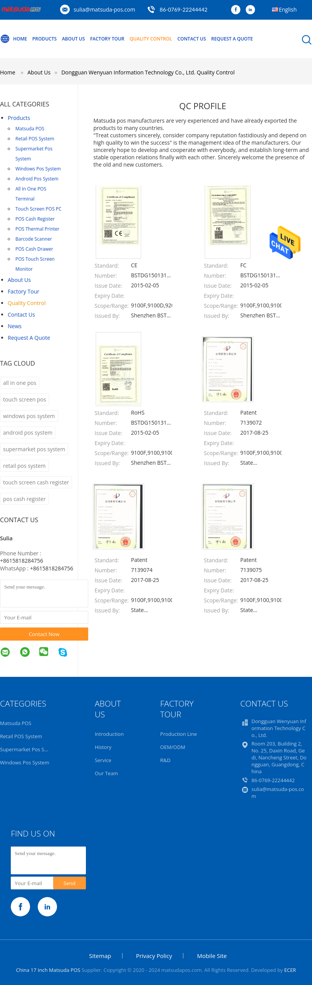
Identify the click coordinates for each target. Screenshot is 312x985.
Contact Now (44, 634)
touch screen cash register (36, 482)
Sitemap (100, 955)
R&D (165, 760)
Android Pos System (37, 178)
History (103, 747)
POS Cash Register (35, 219)
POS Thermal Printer (37, 229)
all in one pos (19, 382)
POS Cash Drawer (34, 249)
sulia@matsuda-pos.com (104, 9)
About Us (73, 38)
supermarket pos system (34, 449)
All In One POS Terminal (30, 194)
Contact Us (191, 38)
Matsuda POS (29, 128)
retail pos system (24, 465)
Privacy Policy (154, 955)
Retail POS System (34, 138)
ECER (290, 969)
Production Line (178, 733)
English (288, 9)
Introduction (109, 733)
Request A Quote (232, 38)
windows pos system (29, 416)
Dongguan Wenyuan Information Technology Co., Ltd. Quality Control (148, 72)
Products (44, 38)
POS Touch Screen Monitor (35, 264)
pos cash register (24, 499)
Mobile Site (211, 955)
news (15, 326)
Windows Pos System (38, 168)
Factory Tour (107, 38)
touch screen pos (24, 399)
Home (13, 39)
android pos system (27, 432)
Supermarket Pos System (33, 153)
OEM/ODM (172, 747)
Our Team (106, 773)
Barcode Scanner (33, 239)
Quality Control (150, 38)
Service (103, 760)
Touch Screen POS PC (38, 209)
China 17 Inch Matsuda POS (48, 969)
